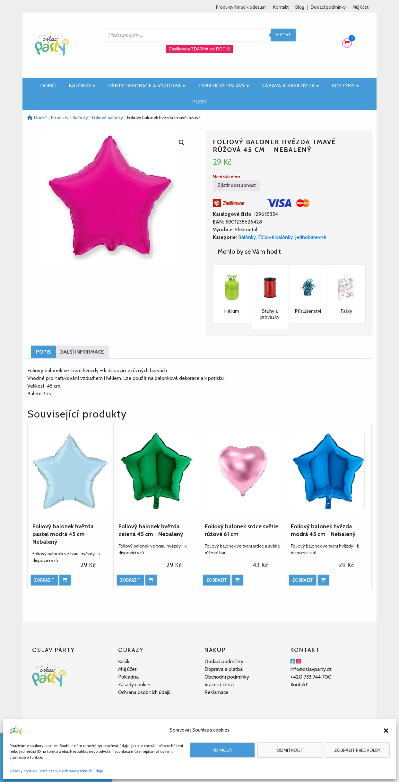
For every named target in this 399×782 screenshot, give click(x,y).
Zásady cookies (23, 771)
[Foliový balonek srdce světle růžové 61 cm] (243, 471)
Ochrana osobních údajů (144, 692)
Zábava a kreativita (290, 86)
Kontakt (281, 7)
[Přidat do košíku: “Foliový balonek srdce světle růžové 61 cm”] (237, 580)
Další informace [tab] (81, 352)
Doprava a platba (223, 669)
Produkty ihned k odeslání (241, 7)
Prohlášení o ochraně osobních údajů (71, 771)
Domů (48, 86)
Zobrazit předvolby (357, 750)
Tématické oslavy (223, 86)
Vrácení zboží (219, 684)
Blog (299, 7)
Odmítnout (290, 750)
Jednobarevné (310, 237)
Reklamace (216, 692)
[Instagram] (298, 661)
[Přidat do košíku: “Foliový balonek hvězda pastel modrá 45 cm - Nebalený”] (65, 580)
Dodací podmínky (328, 7)
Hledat (283, 34)
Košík (123, 661)
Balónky (82, 86)
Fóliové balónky (275, 237)
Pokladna (128, 677)
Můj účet (360, 7)
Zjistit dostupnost (237, 185)
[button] (386, 730)
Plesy (199, 102)
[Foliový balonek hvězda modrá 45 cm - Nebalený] (329, 471)
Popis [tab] (43, 352)
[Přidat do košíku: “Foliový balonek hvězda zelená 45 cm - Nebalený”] (151, 580)
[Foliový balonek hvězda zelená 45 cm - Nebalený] (156, 471)
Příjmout (223, 750)
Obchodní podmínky (226, 677)
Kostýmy (345, 86)
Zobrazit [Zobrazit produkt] (44, 580)
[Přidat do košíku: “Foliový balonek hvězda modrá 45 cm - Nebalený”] (323, 580)
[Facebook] (293, 661)
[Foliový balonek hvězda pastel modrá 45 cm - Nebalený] (70, 471)
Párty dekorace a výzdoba (146, 86)
